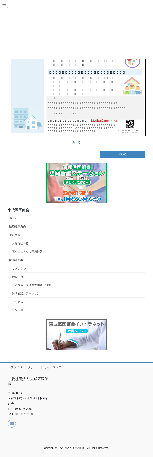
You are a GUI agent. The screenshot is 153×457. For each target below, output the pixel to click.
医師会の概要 (17, 260)
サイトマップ (52, 367)
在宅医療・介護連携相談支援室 (31, 285)
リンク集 (17, 310)
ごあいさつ (19, 268)
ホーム (13, 218)
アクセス (17, 301)
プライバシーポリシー (25, 367)
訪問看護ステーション (26, 293)
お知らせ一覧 (20, 243)
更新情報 (14, 235)
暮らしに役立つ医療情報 (27, 251)
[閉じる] (76, 142)
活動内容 (17, 276)
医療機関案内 (17, 226)
